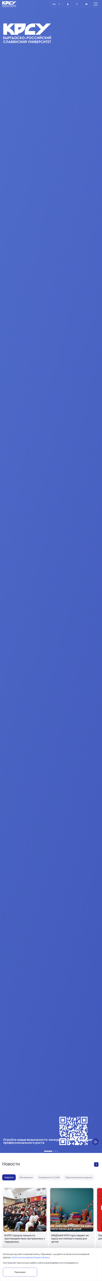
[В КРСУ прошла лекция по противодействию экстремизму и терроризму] (25, 1223)
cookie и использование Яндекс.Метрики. (30, 1257)
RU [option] (54, 4)
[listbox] (57, 4)
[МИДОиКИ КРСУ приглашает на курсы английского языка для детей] (71, 1223)
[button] (44, 1151)
